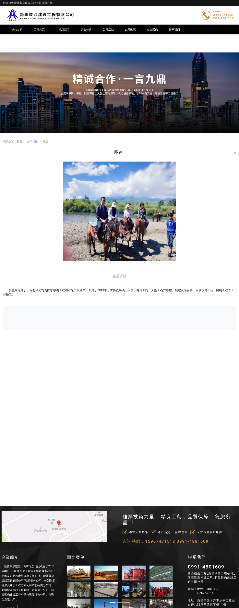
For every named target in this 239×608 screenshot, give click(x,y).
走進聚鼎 (152, 29)
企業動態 (130, 29)
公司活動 (108, 29)
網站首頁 (17, 29)
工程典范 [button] (39, 29)
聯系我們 (174, 29)
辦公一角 (86, 29)
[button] (18, 304)
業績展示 (64, 29)
